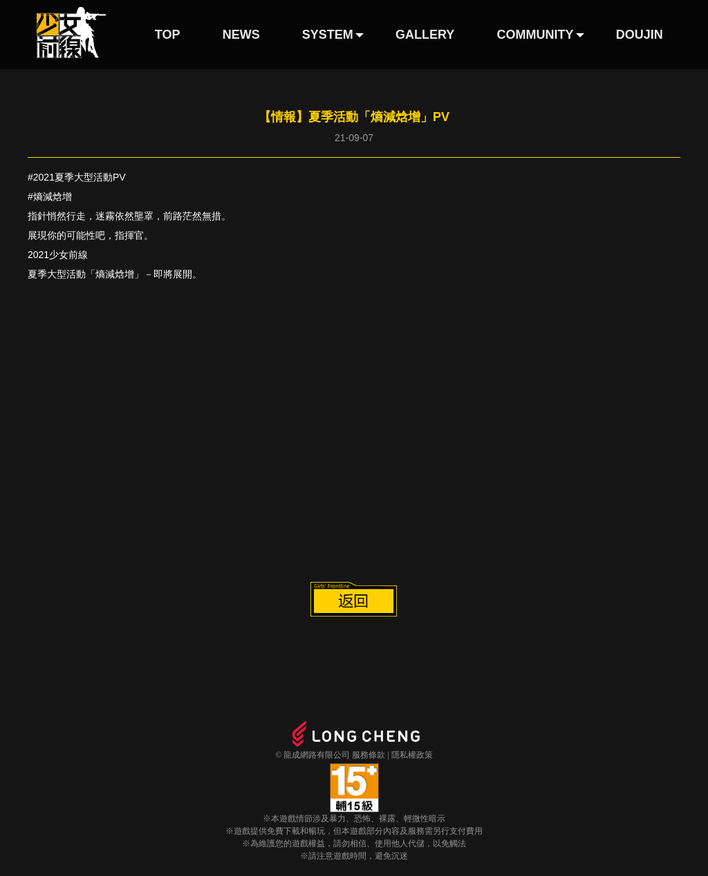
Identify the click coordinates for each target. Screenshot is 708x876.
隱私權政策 (412, 755)
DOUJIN (639, 35)
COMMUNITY (535, 35)
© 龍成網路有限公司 (312, 755)
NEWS (241, 35)
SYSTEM (327, 35)
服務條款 (368, 755)
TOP (167, 35)
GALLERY (424, 35)
